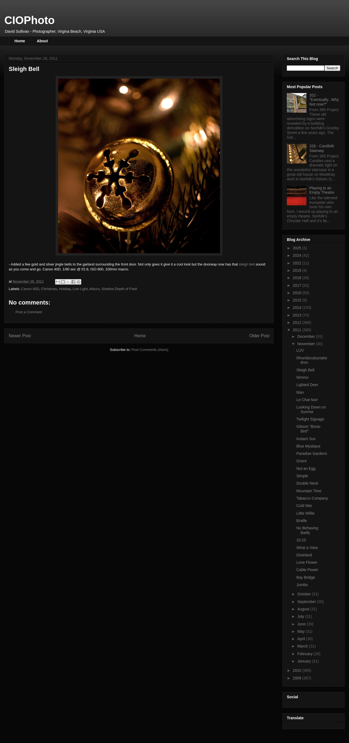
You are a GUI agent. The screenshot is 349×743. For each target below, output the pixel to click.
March (303, 646)
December (306, 336)
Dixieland (304, 555)
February (305, 654)
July (301, 616)
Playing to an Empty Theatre (322, 190)
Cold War (304, 505)
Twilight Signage (310, 419)
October (304, 594)
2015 (297, 300)
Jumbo (302, 585)
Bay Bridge (305, 577)
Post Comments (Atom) (149, 350)
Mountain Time (308, 491)
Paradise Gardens (311, 453)
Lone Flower (306, 562)
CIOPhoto (29, 20)
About (42, 41)
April (301, 639)
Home (19, 41)
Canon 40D (30, 289)
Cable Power (307, 570)
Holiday (64, 289)
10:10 (301, 540)
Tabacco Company (312, 498)
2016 (297, 293)
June (301, 624)
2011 (297, 330)
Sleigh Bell (305, 370)
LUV (300, 350)
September (307, 601)
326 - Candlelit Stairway (321, 148)
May (301, 631)
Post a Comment (29, 312)
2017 (297, 285)
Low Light (80, 289)
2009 (297, 678)
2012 (297, 322)
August (303, 609)
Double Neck (307, 483)
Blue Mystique (308, 446)
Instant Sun (306, 439)
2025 (297, 248)
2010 (297, 670)
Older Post (259, 335)
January (304, 661)
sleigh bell (247, 264)
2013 (297, 315)
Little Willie (305, 513)
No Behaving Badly (307, 530)
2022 (297, 263)
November (306, 344)
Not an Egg (305, 468)
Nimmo (302, 377)
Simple (302, 476)
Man (300, 392)
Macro (95, 289)
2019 (297, 270)
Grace (301, 461)
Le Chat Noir (307, 400)
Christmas (49, 289)
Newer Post (20, 335)
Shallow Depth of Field (119, 289)
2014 (297, 307)
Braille (301, 520)
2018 (297, 278)
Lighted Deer (307, 385)
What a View (307, 547)
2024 (297, 255)
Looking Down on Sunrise (311, 409)
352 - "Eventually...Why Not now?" (324, 100)
